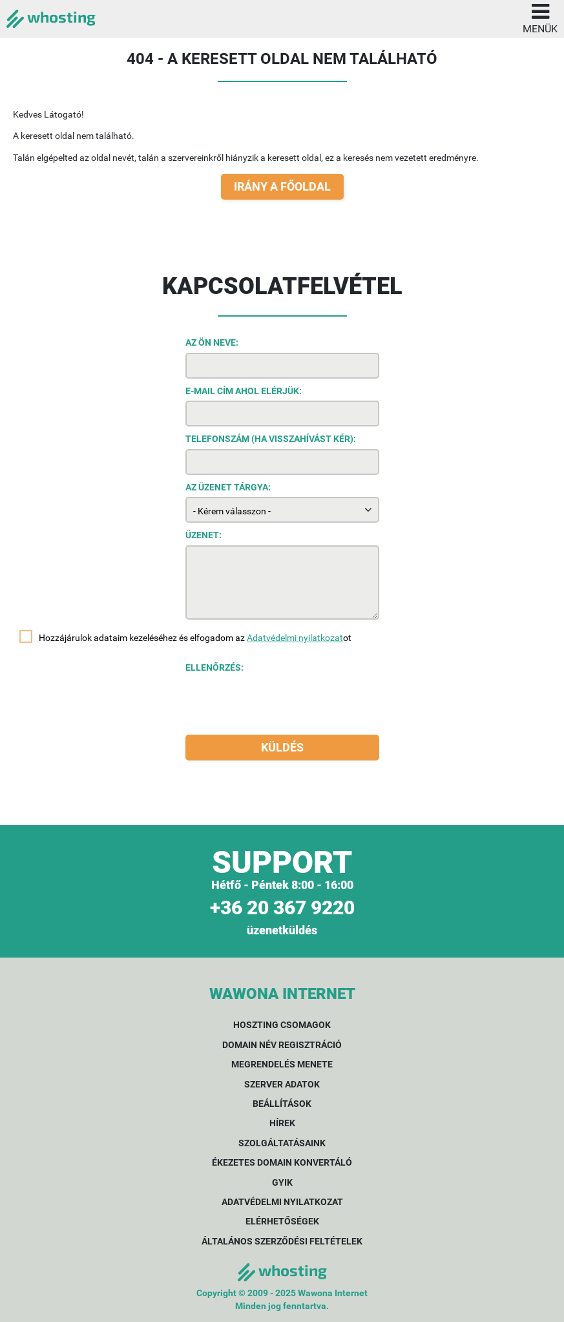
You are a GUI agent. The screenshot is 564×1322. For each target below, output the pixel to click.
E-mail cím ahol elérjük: (243, 391)
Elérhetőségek (282, 1221)
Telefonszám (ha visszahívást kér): (270, 439)
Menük (540, 17)
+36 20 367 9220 (282, 907)
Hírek (282, 1123)
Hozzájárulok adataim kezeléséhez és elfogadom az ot (195, 638)
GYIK (282, 1182)
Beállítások (282, 1103)
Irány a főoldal (282, 186)
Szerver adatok (282, 1084)
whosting (51, 16)
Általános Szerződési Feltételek (282, 1241)
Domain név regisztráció (282, 1045)
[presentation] (283, 703)
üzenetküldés (282, 930)
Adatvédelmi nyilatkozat (295, 638)
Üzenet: (203, 535)
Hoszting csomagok (282, 1025)
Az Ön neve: (211, 342)
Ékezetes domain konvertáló (282, 1162)
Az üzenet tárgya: (228, 487)
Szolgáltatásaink (282, 1143)
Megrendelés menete (282, 1064)
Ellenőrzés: (214, 667)
